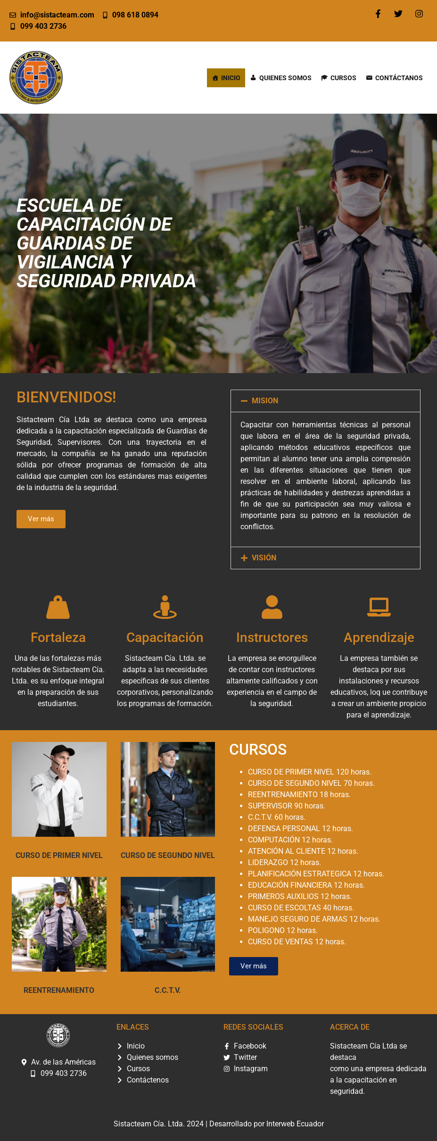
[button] (326, 401)
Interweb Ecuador (295, 1123)
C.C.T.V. (168, 990)
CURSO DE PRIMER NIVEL (59, 855)
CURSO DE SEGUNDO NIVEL (168, 855)
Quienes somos (285, 78)
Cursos (343, 78)
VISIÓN (264, 557)
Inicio (230, 78)
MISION (265, 400)
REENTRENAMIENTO (59, 990)
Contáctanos (399, 78)
